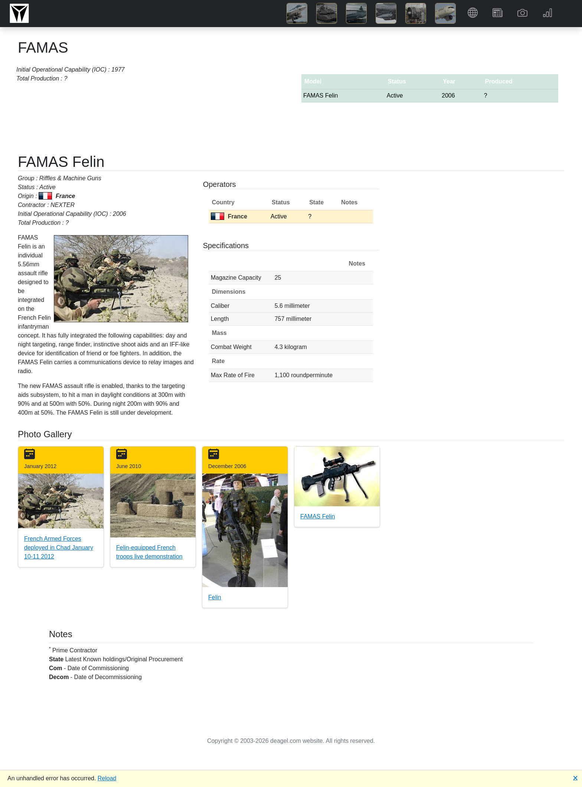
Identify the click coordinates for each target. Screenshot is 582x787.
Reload (107, 778)
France (229, 216)
